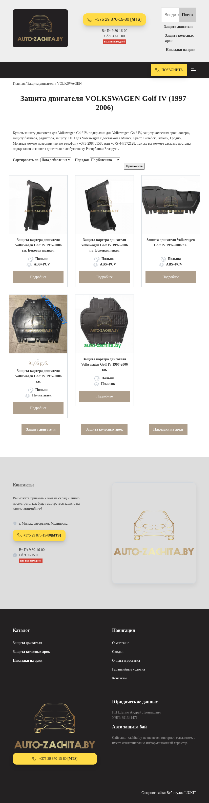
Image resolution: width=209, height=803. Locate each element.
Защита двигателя (41, 83)
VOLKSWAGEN (69, 83)
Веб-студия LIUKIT (181, 793)
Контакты (119, 678)
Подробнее (38, 277)
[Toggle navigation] (193, 68)
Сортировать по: (26, 160)
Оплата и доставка (126, 660)
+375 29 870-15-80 (114, 19)
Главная (19, 83)
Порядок (82, 160)
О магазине (120, 643)
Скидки (117, 652)
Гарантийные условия (128, 669)
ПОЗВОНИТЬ (169, 70)
